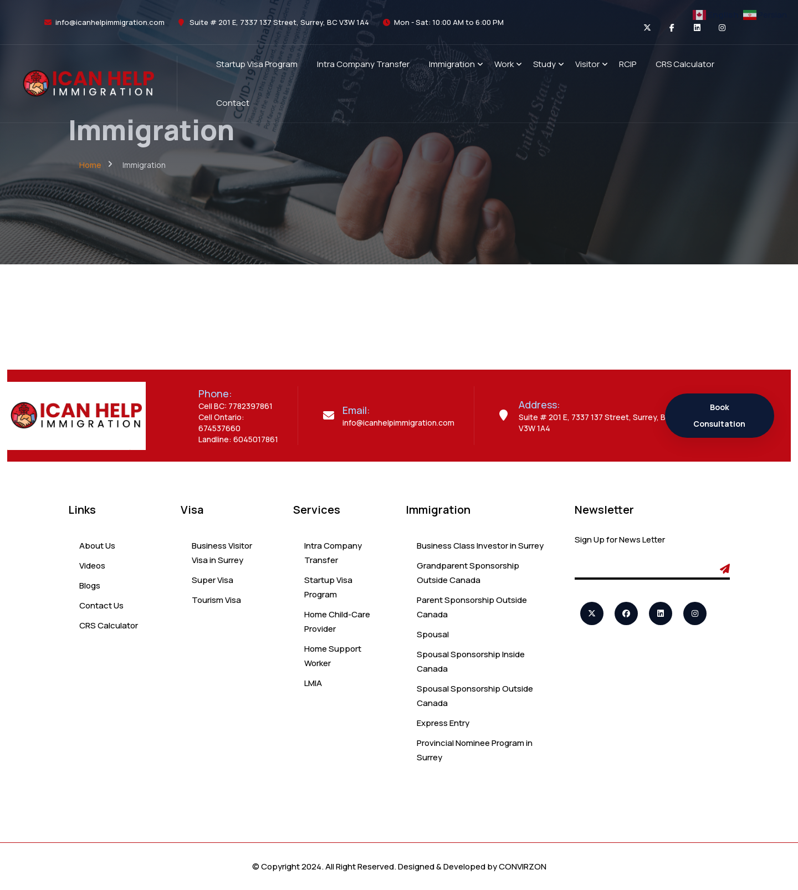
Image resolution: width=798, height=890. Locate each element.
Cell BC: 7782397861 (235, 406)
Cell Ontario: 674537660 (221, 422)
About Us (97, 545)
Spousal (433, 634)
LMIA (313, 683)
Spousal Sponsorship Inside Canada (471, 661)
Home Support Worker (332, 656)
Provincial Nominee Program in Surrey (475, 750)
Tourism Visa (216, 600)
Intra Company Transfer (333, 553)
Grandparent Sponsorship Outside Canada (468, 573)
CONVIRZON (522, 866)
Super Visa (212, 580)
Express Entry (443, 723)
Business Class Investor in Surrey (480, 545)
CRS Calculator (108, 625)
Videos (92, 565)
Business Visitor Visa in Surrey (222, 553)
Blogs (89, 585)
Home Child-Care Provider (337, 621)
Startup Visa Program (328, 587)
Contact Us (101, 605)
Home (90, 165)
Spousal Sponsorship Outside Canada (475, 696)
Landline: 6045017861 (238, 439)
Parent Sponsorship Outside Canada (472, 607)
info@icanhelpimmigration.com (110, 22)
